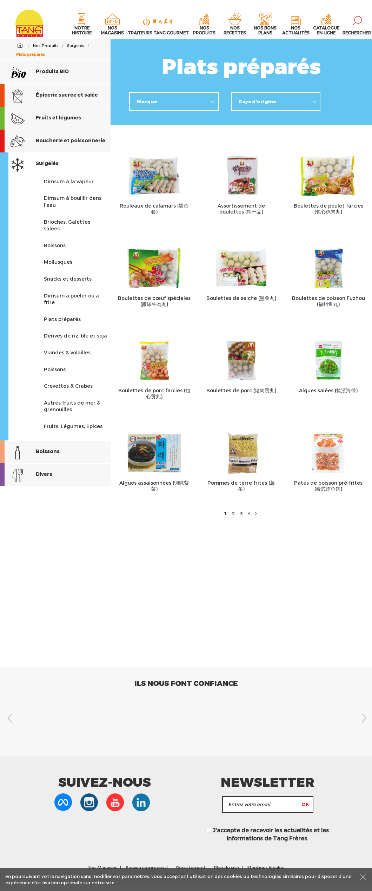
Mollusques (58, 268)
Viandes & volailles (67, 359)
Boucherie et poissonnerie (52, 147)
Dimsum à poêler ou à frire (71, 305)
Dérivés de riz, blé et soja (75, 342)
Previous (8, 724)
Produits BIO (40, 77)
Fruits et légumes (40, 124)
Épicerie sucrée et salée (49, 102)
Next (363, 724)
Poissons (55, 375)
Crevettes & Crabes (68, 392)
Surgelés (29, 170)
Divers (26, 481)
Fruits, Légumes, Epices (73, 432)
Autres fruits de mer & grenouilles (72, 412)
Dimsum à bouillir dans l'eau (72, 207)
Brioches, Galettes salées (67, 231)
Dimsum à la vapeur (69, 187)
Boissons (55, 251)
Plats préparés (62, 325)
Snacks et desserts (68, 285)
